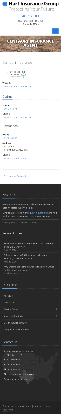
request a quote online (38, 212)
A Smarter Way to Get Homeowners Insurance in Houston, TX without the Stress (30, 258)
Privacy (47, 406)
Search (37, 406)
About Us (30, 295)
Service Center (30, 309)
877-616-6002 (10, 137)
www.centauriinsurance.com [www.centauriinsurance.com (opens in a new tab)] (18, 86)
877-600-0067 (13, 359)
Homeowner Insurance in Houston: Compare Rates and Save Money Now (30, 247)
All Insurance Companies (15, 176)
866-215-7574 (10, 108)
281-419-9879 (13, 369)
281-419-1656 (13, 364)
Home (5, 222)
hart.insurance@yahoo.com (20, 374)
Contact (23, 222)
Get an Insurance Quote (30, 322)
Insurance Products (30, 315)
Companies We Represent (30, 329)
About (14, 222)
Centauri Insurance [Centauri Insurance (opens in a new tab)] (17, 74)
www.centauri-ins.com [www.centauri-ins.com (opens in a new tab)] (15, 158)
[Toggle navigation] (55, 31)
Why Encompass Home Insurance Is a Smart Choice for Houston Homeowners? (30, 270)
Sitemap (33, 222)
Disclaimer (8, 409)
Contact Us (30, 302)
